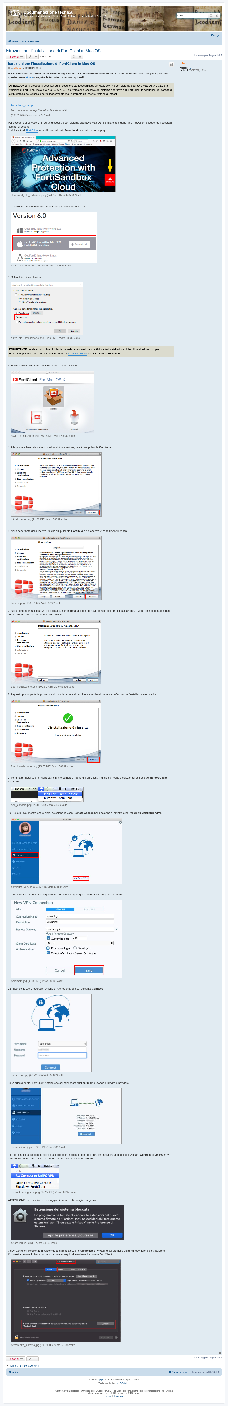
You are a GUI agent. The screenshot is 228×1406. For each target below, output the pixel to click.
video (29, 77)
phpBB (102, 1379)
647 (192, 68)
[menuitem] (215, 35)
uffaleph (184, 63)
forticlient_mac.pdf (23, 105)
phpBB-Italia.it (123, 1383)
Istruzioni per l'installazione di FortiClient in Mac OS (53, 50)
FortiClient (32, 130)
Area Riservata (77, 353)
